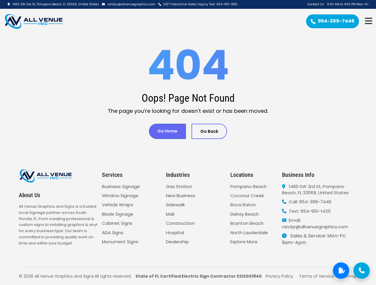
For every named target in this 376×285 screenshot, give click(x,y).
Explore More (244, 242)
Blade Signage (117, 214)
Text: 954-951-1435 (306, 211)
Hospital (175, 232)
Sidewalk (175, 205)
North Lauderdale (249, 232)
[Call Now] (361, 270)
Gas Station (179, 186)
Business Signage (121, 186)
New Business (180, 195)
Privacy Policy (279, 276)
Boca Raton (243, 205)
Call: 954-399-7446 (306, 202)
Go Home (167, 131)
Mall (170, 214)
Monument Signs (120, 242)
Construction (180, 223)
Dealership (177, 242)
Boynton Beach (246, 223)
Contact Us (315, 4)
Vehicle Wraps (117, 205)
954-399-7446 (333, 21)
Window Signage (120, 195)
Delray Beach (244, 214)
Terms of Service (316, 276)
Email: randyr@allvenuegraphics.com (315, 223)
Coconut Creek (247, 195)
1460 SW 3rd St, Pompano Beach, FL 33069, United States (53, 4)
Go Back (209, 131)
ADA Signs (112, 232)
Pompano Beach (248, 186)
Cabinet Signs (117, 223)
